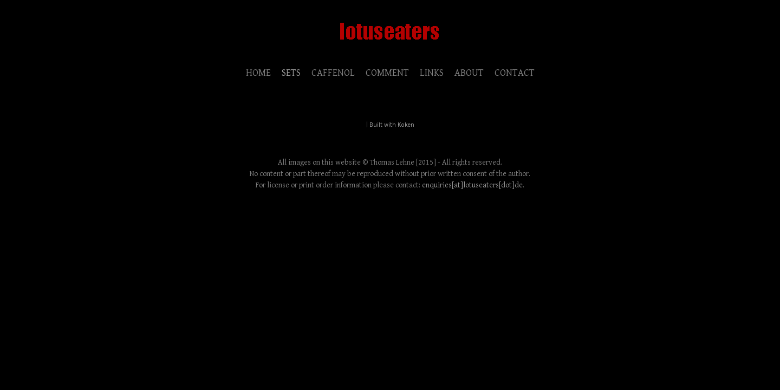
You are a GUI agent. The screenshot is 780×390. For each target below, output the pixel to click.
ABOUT (469, 73)
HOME (258, 73)
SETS (291, 73)
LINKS (432, 73)
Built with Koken (391, 124)
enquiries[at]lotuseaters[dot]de (472, 185)
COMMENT (387, 73)
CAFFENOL (333, 73)
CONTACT (515, 73)
